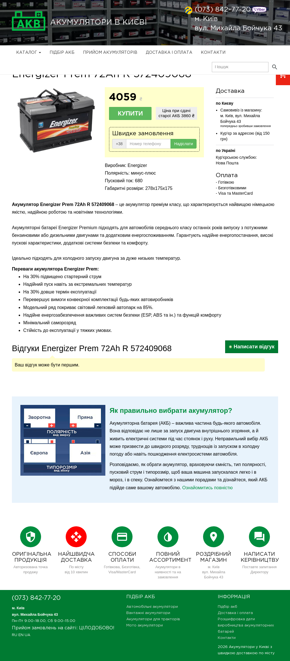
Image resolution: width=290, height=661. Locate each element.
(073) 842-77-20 (223, 10)
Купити (130, 113)
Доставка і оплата (169, 52)
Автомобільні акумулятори (152, 606)
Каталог (28, 52)
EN (21, 635)
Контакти (213, 52)
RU (14, 635)
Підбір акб (62, 52)
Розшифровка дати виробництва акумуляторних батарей (246, 625)
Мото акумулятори (144, 625)
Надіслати (183, 143)
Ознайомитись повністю (207, 487)
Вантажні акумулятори (148, 613)
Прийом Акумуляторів (110, 52)
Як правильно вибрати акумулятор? (171, 410)
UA (27, 635)
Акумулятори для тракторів (153, 619)
